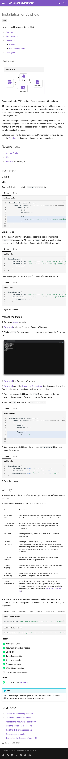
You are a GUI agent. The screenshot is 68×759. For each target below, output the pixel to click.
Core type (13, 138)
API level (9, 161)
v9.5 (4, 20)
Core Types (10, 53)
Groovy (6, 193)
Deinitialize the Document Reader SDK (22, 738)
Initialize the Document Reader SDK (21, 722)
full (13, 611)
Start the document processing (19, 726)
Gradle (12, 44)
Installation (10, 40)
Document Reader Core (32, 386)
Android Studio (12, 153)
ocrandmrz (22, 611)
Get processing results (15, 734)
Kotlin (15, 193)
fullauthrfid (50, 611)
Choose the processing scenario (19, 714)
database (24, 682)
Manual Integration (17, 48)
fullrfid (6, 611)
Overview (9, 32)
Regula (21, 750)
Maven (15, 322)
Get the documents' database (18, 718)
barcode (39, 611)
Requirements (12, 36)
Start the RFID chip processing (19, 730)
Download (8, 327)
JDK (7, 157)
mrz (31, 611)
